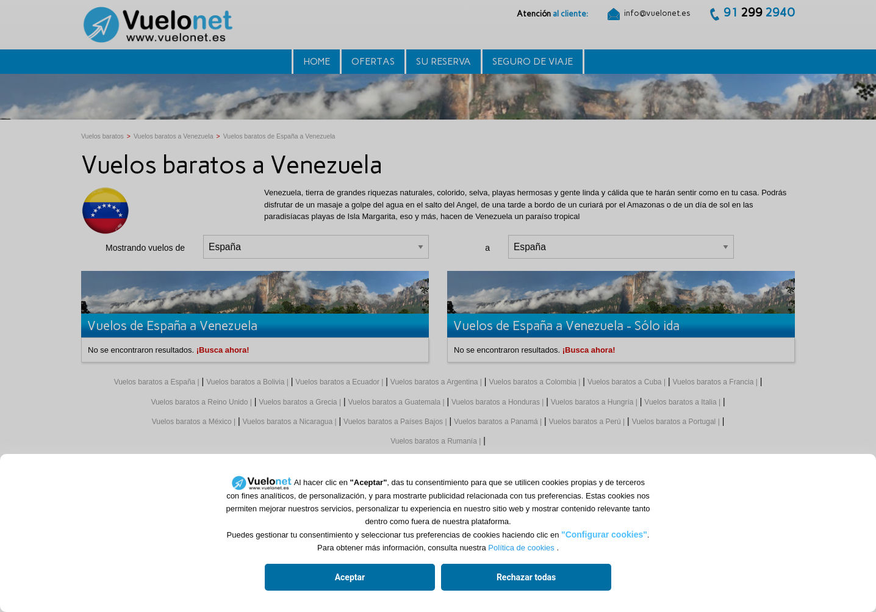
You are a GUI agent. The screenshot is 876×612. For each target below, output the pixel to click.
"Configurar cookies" (604, 534)
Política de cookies (521, 547)
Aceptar (350, 577)
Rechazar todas (526, 577)
